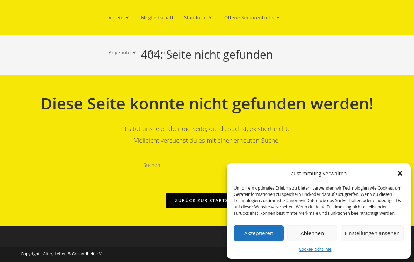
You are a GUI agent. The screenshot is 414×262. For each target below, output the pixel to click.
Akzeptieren (258, 232)
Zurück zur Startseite (207, 200)
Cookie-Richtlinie (315, 249)
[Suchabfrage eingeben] (207, 165)
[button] (400, 173)
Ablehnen (312, 232)
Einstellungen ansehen (372, 232)
